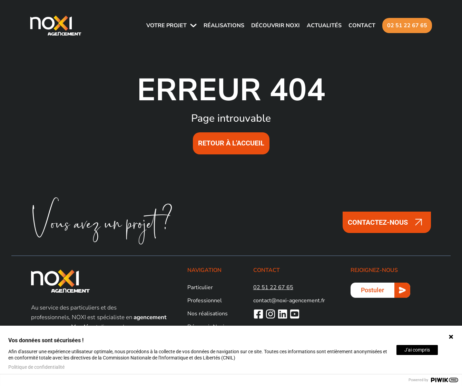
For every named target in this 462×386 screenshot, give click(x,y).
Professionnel (204, 300)
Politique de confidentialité (36, 367)
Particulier (200, 287)
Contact (360, 25)
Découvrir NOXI (274, 25)
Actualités (323, 25)
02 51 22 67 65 (406, 25)
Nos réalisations (207, 313)
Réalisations (223, 25)
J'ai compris (417, 350)
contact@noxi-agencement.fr (289, 300)
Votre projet (165, 25)
